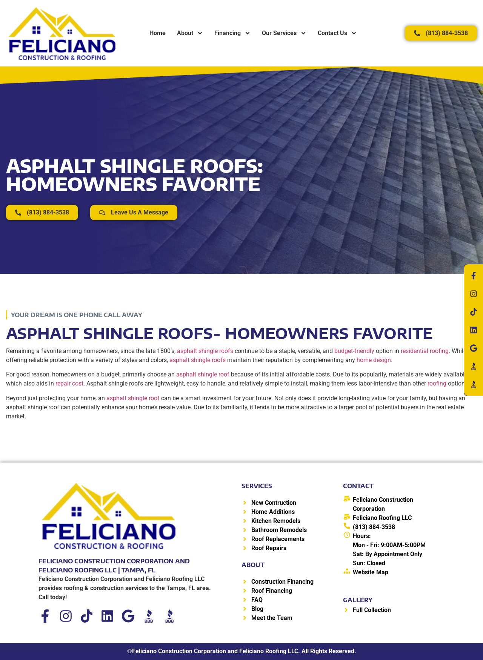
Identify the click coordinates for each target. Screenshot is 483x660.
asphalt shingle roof (202, 374)
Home (157, 33)
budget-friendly (354, 351)
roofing (437, 383)
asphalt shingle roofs (205, 351)
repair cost (69, 383)
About (190, 33)
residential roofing (425, 351)
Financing (232, 33)
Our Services (284, 33)
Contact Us (337, 33)
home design (374, 360)
